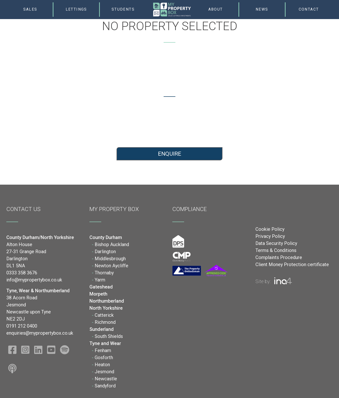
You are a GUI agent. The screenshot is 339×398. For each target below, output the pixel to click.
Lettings (76, 9)
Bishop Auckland (112, 244)
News (262, 9)
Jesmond (104, 371)
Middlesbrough (110, 258)
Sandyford (105, 386)
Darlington (105, 251)
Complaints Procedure (278, 257)
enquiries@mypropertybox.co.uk (254, 129)
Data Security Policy (276, 243)
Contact (309, 9)
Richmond (105, 322)
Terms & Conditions (275, 250)
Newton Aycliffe (111, 265)
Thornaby (104, 273)
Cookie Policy (269, 229)
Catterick (104, 315)
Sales (30, 9)
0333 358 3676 (85, 121)
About (215, 9)
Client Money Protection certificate (292, 264)
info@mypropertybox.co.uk (85, 129)
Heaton (102, 364)
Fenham (103, 350)
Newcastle (106, 379)
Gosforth (104, 357)
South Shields (109, 336)
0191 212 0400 (254, 121)
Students (123, 9)
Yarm (100, 280)
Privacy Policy (270, 236)
